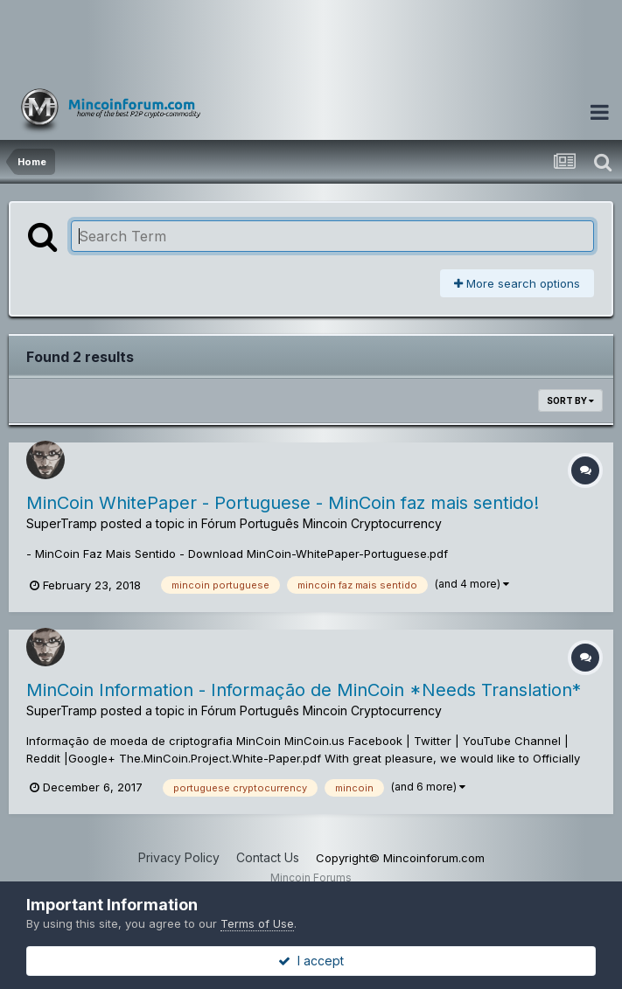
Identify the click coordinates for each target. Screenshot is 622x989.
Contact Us (267, 857)
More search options (517, 283)
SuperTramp (61, 523)
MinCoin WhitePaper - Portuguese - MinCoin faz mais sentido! (282, 502)
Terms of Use (257, 923)
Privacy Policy (179, 857)
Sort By (570, 400)
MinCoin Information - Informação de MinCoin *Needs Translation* (303, 689)
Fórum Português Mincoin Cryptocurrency (321, 523)
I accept (311, 960)
